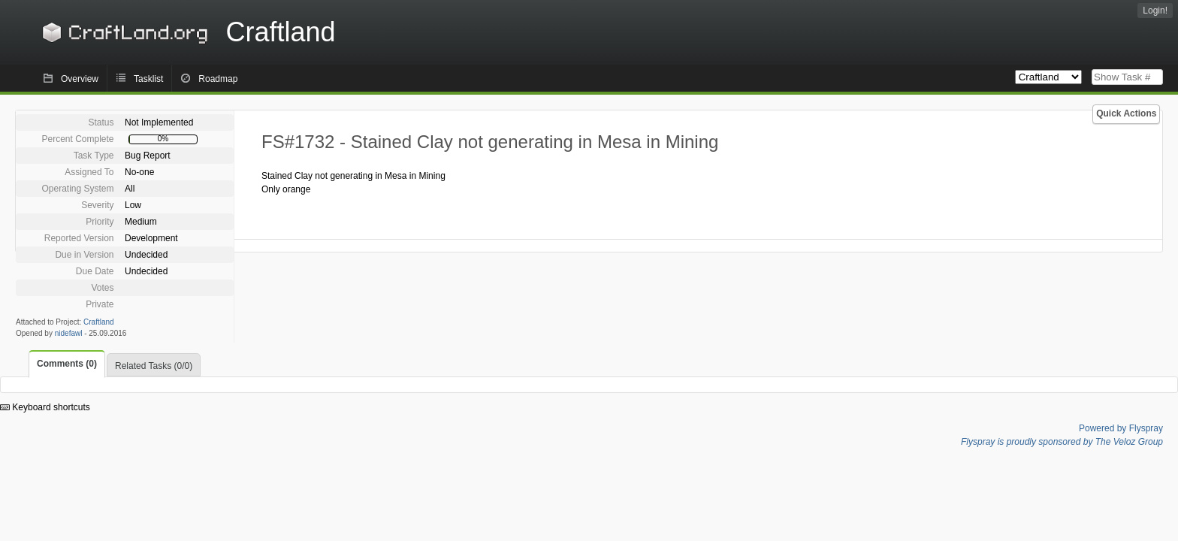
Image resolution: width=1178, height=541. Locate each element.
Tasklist (148, 79)
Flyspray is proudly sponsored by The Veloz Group (1062, 442)
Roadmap (217, 79)
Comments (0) (67, 363)
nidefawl (69, 333)
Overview (79, 79)
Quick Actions (1126, 113)
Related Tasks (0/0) (153, 366)
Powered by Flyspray (1121, 428)
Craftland (186, 32)
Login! (1155, 10)
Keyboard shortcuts (45, 407)
